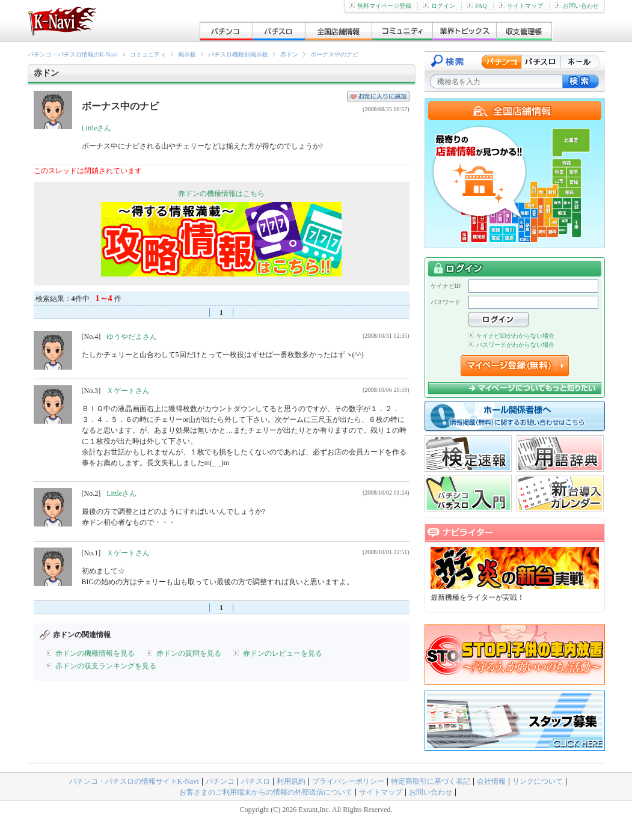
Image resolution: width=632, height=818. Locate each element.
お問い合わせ (577, 5)
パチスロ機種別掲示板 (238, 54)
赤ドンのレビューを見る (282, 653)
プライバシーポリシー (348, 781)
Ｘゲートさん (128, 390)
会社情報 (491, 781)
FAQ (476, 5)
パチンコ (220, 781)
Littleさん (97, 128)
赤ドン (289, 54)
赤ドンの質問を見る (188, 653)
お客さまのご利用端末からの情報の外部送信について (265, 792)
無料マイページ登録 (380, 5)
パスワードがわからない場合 (511, 344)
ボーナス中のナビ (334, 54)
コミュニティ (148, 54)
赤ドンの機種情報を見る (95, 653)
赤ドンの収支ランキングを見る (105, 666)
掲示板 (187, 54)
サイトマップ (521, 5)
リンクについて (537, 781)
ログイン (439, 5)
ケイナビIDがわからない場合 (511, 335)
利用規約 (291, 781)
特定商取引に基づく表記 (430, 781)
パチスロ (255, 781)
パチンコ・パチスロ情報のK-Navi (73, 54)
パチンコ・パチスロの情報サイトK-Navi (134, 781)
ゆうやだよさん (131, 336)
